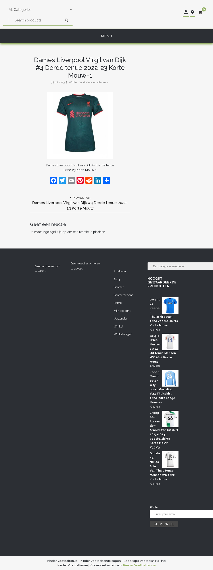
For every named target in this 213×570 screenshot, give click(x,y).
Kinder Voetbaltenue (62, 560)
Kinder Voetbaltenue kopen (101, 560)
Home (118, 302)
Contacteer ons (123, 295)
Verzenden (121, 318)
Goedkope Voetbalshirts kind (144, 560)
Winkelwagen (123, 334)
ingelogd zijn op (54, 232)
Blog (117, 279)
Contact (119, 287)
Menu (106, 36)
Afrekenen (120, 271)
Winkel (118, 326)
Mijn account (122, 310)
